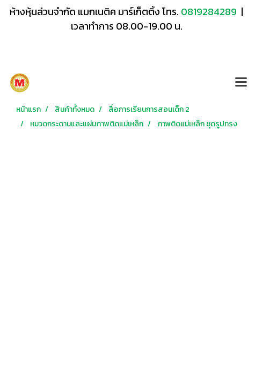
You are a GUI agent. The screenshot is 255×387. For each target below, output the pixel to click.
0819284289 (210, 11)
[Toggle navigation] (241, 83)
